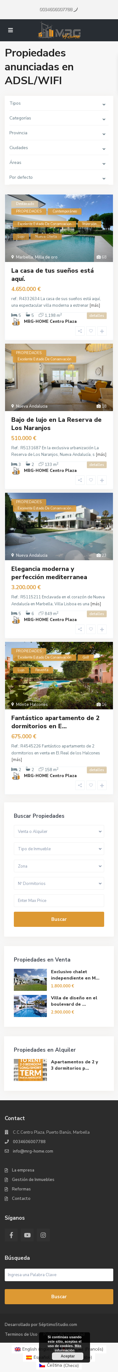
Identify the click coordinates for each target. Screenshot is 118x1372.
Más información (67, 1348)
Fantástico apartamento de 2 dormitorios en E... (55, 722)
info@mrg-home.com (33, 1151)
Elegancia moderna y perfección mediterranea (49, 573)
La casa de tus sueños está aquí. (52, 274)
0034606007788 (55, 9)
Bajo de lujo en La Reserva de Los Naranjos (56, 424)
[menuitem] (34, 1349)
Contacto (21, 1198)
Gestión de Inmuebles (33, 1180)
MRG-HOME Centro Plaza (50, 321)
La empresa (23, 1170)
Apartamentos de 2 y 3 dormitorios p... (74, 1065)
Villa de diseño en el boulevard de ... (74, 1001)
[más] (94, 305)
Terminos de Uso (21, 1334)
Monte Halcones (32, 704)
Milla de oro (46, 257)
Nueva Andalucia (32, 406)
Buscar (59, 919)
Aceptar (67, 1356)
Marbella (24, 257)
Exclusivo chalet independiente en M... (75, 975)
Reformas (21, 1189)
